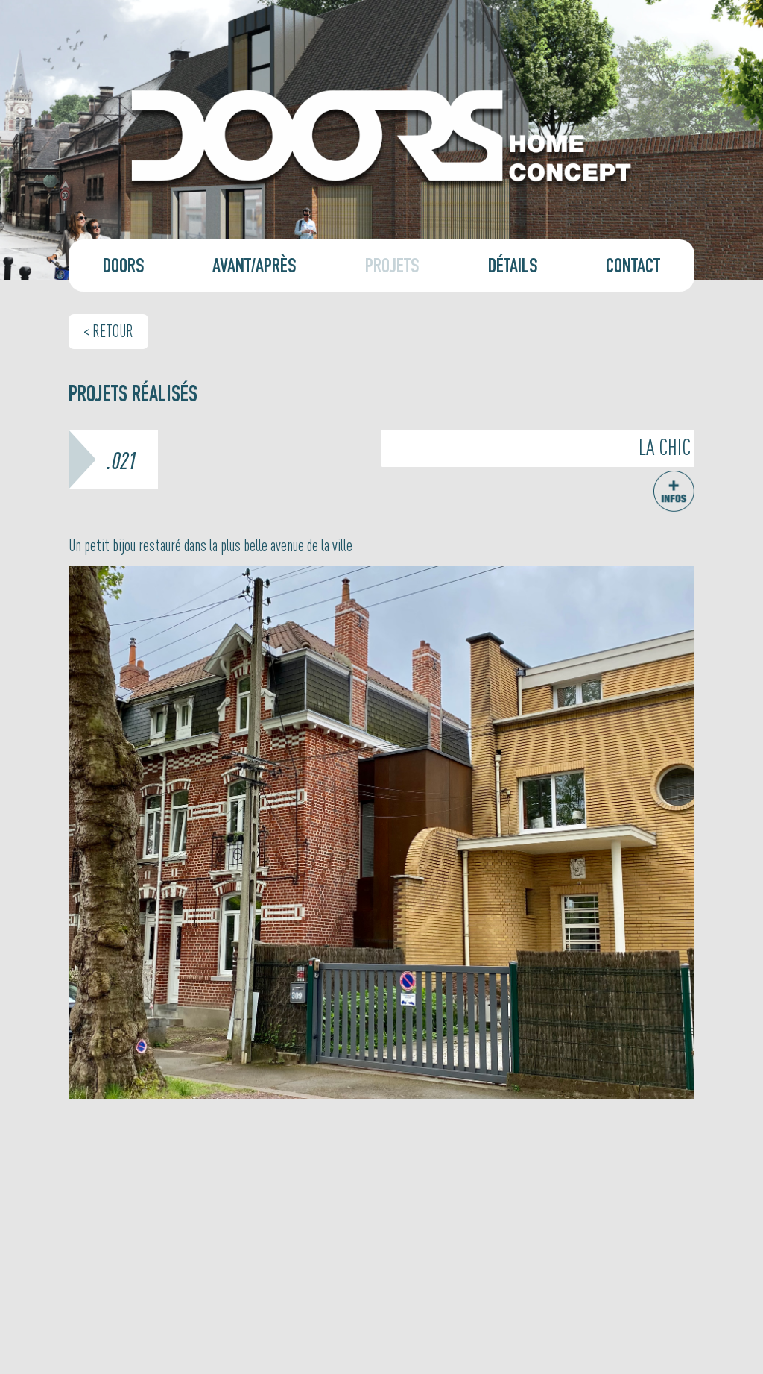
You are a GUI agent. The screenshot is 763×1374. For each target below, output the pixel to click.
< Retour (108, 330)
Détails (513, 268)
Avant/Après (254, 268)
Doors (124, 268)
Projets (392, 268)
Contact (633, 268)
